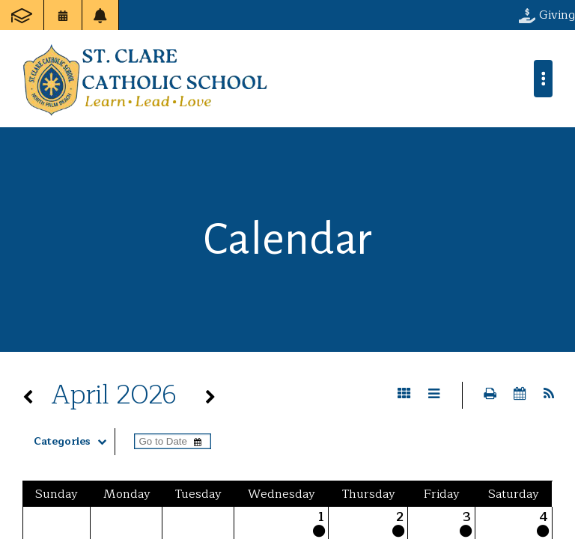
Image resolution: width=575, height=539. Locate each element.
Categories (74, 441)
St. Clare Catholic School (144, 78)
